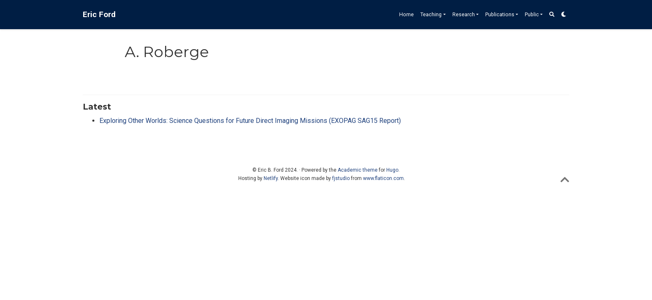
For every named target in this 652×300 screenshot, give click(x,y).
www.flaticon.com (383, 178)
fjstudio (341, 178)
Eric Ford (99, 14)
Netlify (271, 178)
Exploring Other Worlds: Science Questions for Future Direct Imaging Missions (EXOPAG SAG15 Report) (250, 121)
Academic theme (358, 170)
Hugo (392, 170)
